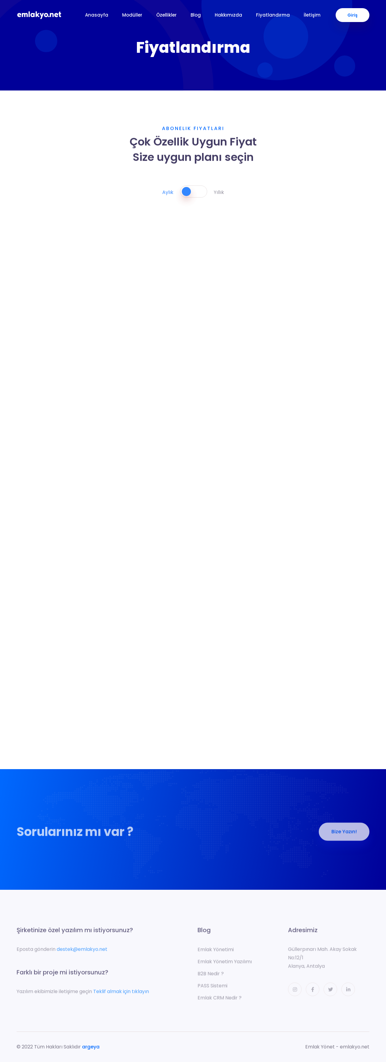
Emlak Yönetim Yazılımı (225, 963)
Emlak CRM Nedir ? (220, 999)
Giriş (352, 15)
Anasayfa (96, 15)
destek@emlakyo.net (82, 951)
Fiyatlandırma (273, 15)
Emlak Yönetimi (216, 951)
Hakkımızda (228, 15)
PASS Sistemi (212, 987)
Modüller (132, 15)
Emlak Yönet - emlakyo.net (337, 1046)
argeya (91, 1046)
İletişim (312, 15)
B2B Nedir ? (211, 975)
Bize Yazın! (344, 833)
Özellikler (166, 15)
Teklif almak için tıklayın (121, 993)
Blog (196, 15)
